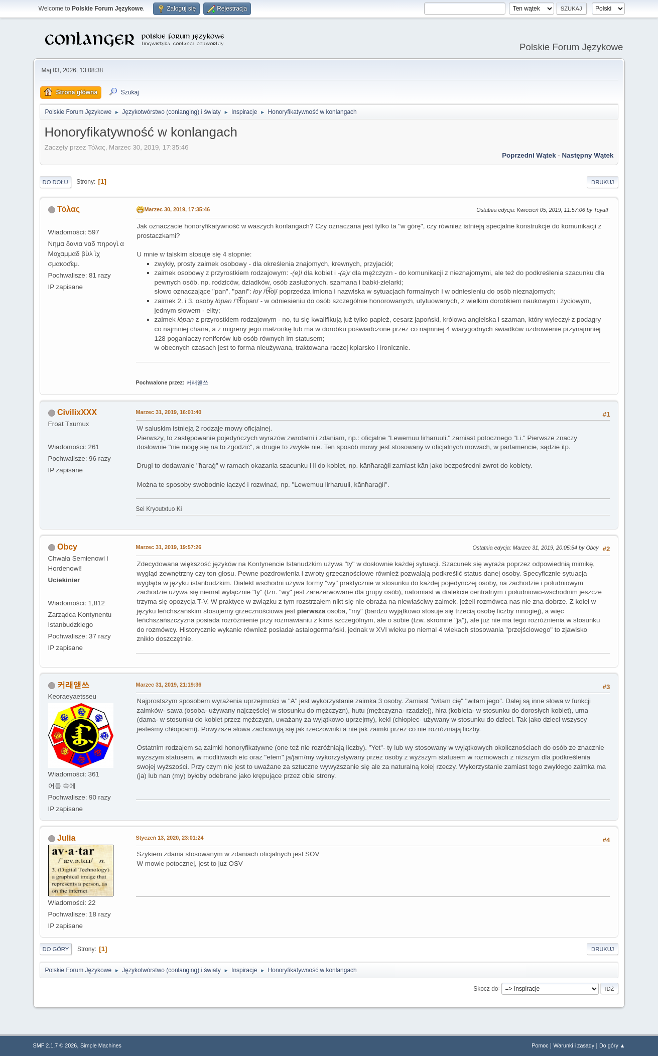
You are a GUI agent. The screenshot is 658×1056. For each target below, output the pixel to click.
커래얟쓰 (197, 382)
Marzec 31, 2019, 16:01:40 (169, 412)
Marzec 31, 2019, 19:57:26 (169, 547)
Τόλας (68, 209)
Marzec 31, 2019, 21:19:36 (169, 685)
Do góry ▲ (612, 1045)
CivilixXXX (77, 412)
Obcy (67, 547)
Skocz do (485, 988)
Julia (66, 838)
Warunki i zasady (574, 1045)
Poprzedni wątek (529, 155)
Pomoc (540, 1045)
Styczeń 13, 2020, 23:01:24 (170, 838)
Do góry (56, 949)
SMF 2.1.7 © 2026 (55, 1045)
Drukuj (602, 182)
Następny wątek (587, 155)
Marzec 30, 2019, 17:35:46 (177, 209)
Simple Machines (100, 1045)
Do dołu (55, 182)
